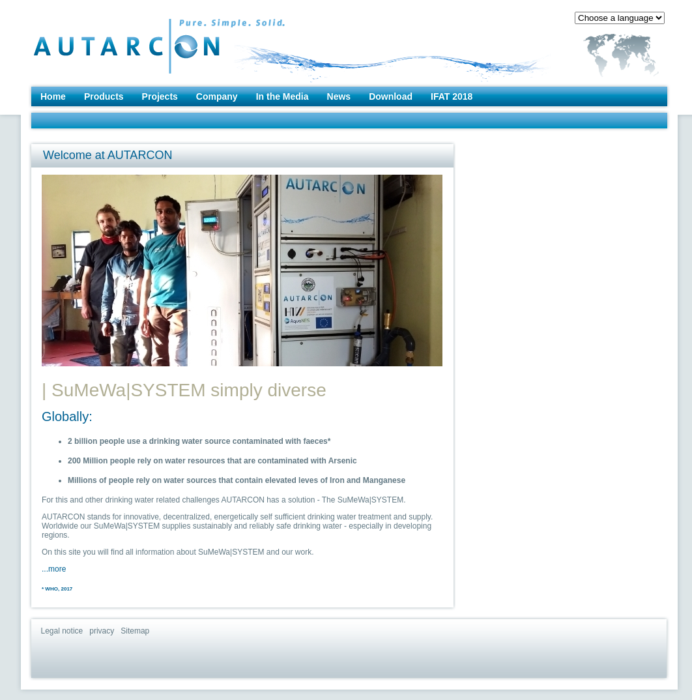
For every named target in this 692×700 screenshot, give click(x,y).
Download (390, 96)
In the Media (282, 96)
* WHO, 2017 (57, 589)
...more (54, 569)
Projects (160, 96)
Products (104, 96)
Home (53, 96)
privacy (101, 630)
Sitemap (135, 630)
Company (217, 96)
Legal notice (62, 630)
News (339, 96)
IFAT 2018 (451, 96)
